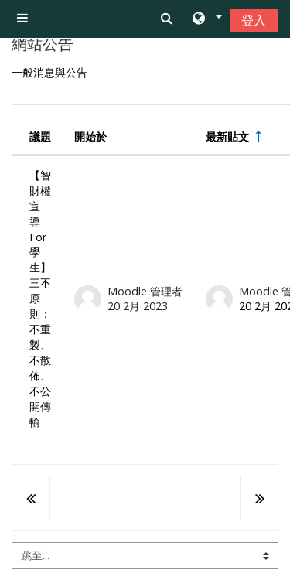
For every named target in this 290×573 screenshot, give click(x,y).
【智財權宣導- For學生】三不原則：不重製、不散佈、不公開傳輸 (40, 298)
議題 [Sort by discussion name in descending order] (40, 136)
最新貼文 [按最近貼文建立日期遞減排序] (227, 136)
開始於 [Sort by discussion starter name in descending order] (90, 136)
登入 (253, 20)
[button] (206, 19)
